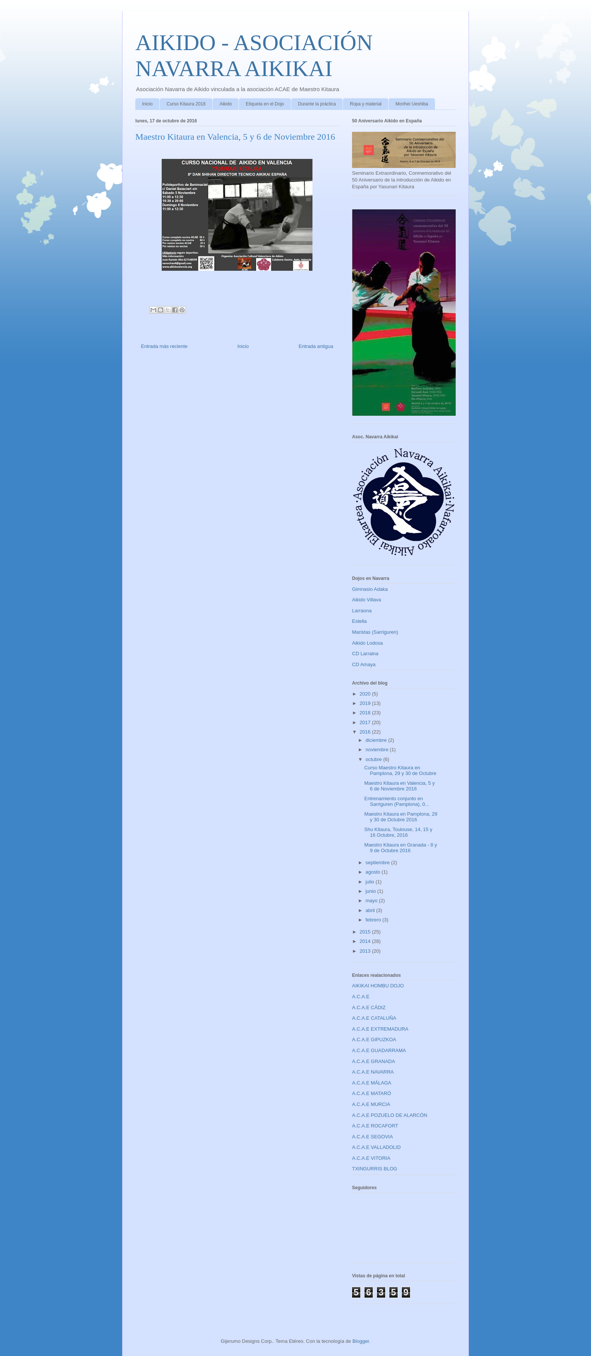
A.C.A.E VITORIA (371, 1158)
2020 (366, 694)
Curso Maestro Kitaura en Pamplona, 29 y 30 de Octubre (400, 770)
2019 (366, 703)
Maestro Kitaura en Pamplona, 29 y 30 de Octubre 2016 (400, 817)
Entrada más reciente (164, 346)
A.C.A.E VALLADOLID (376, 1147)
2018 (366, 712)
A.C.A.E (360, 996)
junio (371, 891)
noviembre (378, 749)
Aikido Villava (366, 599)
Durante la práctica (317, 104)
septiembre (378, 862)
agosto (374, 872)
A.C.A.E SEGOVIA (372, 1136)
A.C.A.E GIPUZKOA (374, 1039)
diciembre (377, 740)
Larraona (362, 610)
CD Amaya (363, 664)
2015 (366, 932)
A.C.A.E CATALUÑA (374, 1018)
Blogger (360, 1341)
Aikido (225, 104)
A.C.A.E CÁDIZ (369, 1007)
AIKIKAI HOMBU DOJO (378, 985)
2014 (366, 941)
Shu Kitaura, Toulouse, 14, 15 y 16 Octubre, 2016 (398, 832)
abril (371, 910)
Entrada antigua (316, 346)
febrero (374, 920)
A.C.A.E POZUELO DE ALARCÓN (389, 1115)
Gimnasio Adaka (370, 589)
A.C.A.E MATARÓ (371, 1093)
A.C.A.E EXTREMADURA (380, 1029)
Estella (359, 621)
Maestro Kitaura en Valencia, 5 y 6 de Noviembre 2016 (399, 786)
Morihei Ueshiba (411, 104)
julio (371, 882)
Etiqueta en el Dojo (265, 104)
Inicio (147, 104)
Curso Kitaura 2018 (186, 104)
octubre (374, 759)
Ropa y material (365, 104)
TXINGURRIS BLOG (374, 1168)
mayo (372, 900)
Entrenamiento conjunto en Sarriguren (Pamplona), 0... (396, 801)
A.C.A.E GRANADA (373, 1061)
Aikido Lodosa (367, 643)
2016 (366, 732)
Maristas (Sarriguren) (375, 632)
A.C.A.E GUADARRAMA (379, 1050)
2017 (366, 722)
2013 (366, 951)
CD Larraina (365, 653)
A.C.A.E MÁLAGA (371, 1083)
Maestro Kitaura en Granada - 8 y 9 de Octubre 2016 (400, 848)
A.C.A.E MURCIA (371, 1104)
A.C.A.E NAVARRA (373, 1072)
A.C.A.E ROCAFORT (375, 1126)
